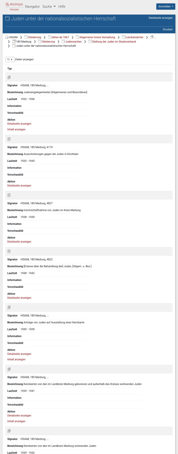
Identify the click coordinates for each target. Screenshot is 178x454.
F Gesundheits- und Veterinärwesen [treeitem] (23, 81)
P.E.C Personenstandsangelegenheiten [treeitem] (34, 194)
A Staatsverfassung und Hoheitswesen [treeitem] (25, 44)
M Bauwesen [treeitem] (19, 116)
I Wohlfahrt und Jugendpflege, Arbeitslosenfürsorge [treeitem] (29, 98)
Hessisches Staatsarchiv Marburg (31, 22)
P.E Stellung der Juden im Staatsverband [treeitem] (29, 171)
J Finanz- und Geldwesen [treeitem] (26, 104)
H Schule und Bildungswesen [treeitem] (28, 92)
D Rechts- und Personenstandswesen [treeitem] (22, 65)
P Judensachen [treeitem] (20, 129)
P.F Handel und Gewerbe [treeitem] (28, 214)
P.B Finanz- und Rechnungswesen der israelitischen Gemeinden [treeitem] (33, 145)
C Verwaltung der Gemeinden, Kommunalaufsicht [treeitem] (29, 57)
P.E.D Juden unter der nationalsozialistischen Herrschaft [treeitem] (30, 206)
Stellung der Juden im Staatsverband (118, 47)
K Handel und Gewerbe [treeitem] (25, 108)
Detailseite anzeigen (161, 25)
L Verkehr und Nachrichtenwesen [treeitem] (31, 112)
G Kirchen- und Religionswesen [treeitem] (29, 88)
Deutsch (20, 447)
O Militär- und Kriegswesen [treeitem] (27, 125)
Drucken (168, 31)
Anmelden (164, 6)
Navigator (32, 7)
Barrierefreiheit (142, 449)
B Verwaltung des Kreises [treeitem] (26, 51)
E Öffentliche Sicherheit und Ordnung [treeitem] (28, 73)
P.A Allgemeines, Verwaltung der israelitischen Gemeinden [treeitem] (31, 135)
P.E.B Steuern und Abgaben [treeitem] (33, 186)
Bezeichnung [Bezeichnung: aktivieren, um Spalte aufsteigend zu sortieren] (106, 74)
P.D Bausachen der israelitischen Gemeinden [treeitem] (27, 163)
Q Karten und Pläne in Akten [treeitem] (28, 218)
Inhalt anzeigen (73, 116)
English (7, 447)
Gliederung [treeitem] (14, 39)
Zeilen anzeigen (76, 65)
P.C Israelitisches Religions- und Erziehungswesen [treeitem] (33, 155)
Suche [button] (47, 7)
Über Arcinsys (92, 449)
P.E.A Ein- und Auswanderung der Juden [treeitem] (30, 179)
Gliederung (89, 39)
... (99, 43)
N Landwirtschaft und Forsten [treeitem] (29, 121)
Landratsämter (79, 43)
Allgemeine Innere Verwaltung (151, 39)
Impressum (166, 449)
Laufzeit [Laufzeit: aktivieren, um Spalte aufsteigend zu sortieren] (140, 74)
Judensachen (78, 47)
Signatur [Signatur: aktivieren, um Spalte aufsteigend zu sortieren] (81, 74)
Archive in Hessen (19, 19)
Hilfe (61, 7)
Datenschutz (116, 449)
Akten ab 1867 (114, 39)
